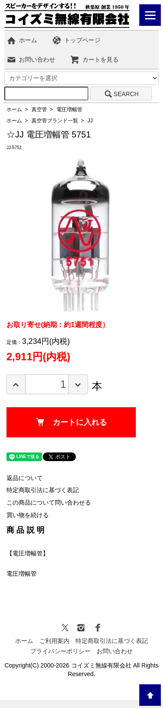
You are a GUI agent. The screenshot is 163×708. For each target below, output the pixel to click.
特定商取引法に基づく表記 (42, 490)
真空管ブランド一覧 (54, 121)
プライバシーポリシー (60, 651)
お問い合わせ (30, 59)
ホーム (21, 40)
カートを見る (94, 59)
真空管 (39, 109)
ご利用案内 (54, 640)
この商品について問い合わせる (48, 502)
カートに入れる (71, 422)
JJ (90, 121)
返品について (24, 477)
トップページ (76, 40)
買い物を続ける (27, 515)
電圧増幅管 (69, 109)
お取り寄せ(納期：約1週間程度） (57, 324)
